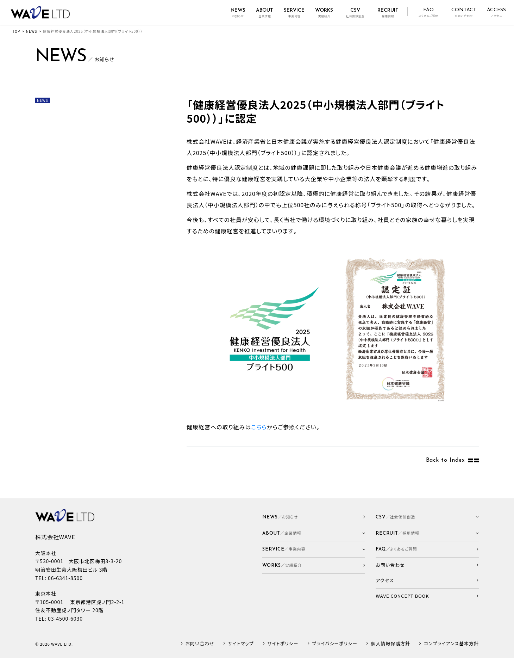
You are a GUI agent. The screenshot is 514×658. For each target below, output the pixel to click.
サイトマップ (240, 644)
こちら (259, 427)
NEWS (31, 31)
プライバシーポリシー (334, 644)
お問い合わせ (200, 644)
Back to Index (445, 460)
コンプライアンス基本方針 (451, 644)
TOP (16, 31)
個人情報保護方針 (390, 644)
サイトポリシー (282, 644)
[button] (313, 533)
